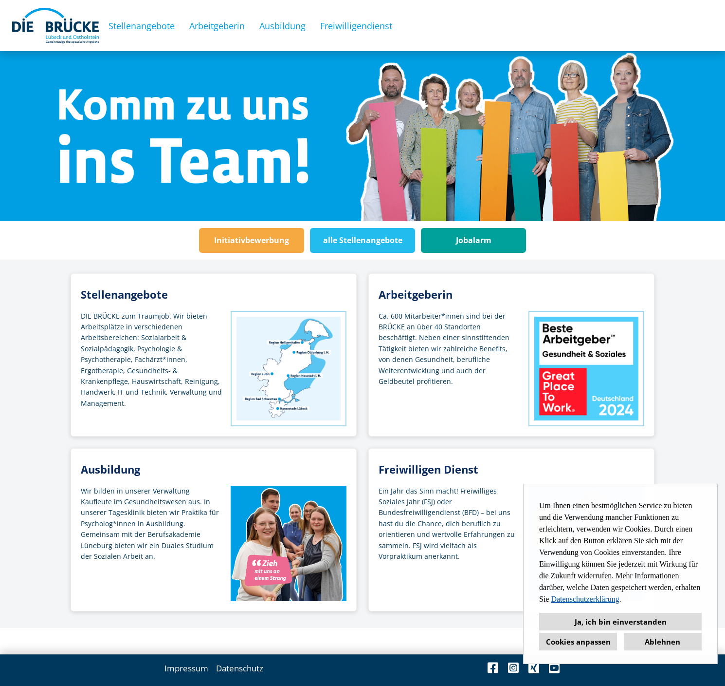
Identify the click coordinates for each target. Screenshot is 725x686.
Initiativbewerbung (251, 240)
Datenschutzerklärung (585, 599)
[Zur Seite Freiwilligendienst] (511, 529)
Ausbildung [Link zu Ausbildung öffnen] (282, 26)
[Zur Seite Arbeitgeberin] (511, 355)
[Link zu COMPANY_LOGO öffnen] (55, 25)
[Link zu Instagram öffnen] (513, 667)
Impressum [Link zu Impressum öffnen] (186, 668)
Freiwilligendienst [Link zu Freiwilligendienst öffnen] (356, 26)
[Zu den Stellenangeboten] (214, 355)
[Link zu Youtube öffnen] (554, 667)
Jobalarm (473, 240)
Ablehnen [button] (662, 642)
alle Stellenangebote (362, 240)
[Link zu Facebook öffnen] (493, 667)
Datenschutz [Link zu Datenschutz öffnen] (239, 668)
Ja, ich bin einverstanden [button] (621, 622)
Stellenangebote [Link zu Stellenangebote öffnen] (142, 26)
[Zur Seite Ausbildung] (214, 529)
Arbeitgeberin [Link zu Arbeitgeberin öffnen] (217, 26)
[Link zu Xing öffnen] (534, 667)
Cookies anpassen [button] (578, 642)
